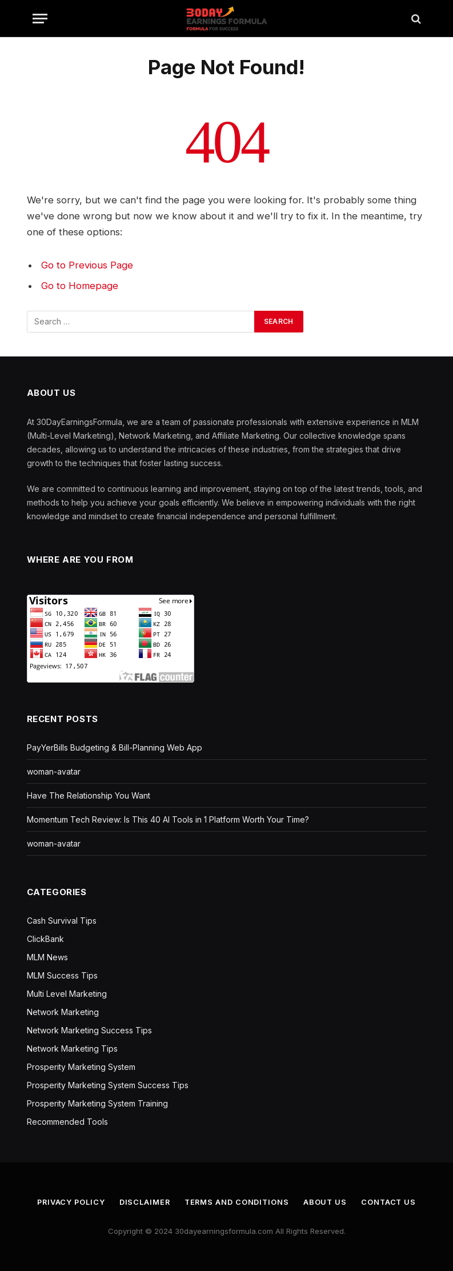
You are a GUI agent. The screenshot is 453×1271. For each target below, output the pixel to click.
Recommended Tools (67, 1121)
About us (326, 1201)
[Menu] (40, 18)
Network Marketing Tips (72, 1048)
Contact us (391, 1201)
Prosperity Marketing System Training (97, 1103)
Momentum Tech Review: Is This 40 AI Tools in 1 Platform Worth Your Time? (168, 819)
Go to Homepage (79, 285)
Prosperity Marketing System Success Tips (108, 1085)
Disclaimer (144, 1201)
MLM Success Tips (62, 975)
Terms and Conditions (237, 1201)
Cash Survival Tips (62, 920)
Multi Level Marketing (67, 994)
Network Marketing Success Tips (89, 1030)
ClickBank (45, 939)
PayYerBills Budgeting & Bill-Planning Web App (114, 747)
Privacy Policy (69, 1201)
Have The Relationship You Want (88, 795)
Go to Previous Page (87, 265)
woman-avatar (54, 771)
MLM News (47, 957)
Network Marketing (63, 1012)
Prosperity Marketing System (81, 1067)
